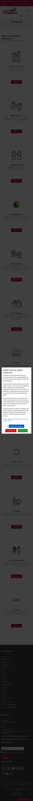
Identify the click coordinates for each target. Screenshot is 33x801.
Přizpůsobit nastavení (16, 426)
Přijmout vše (23, 431)
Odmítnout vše (10, 431)
